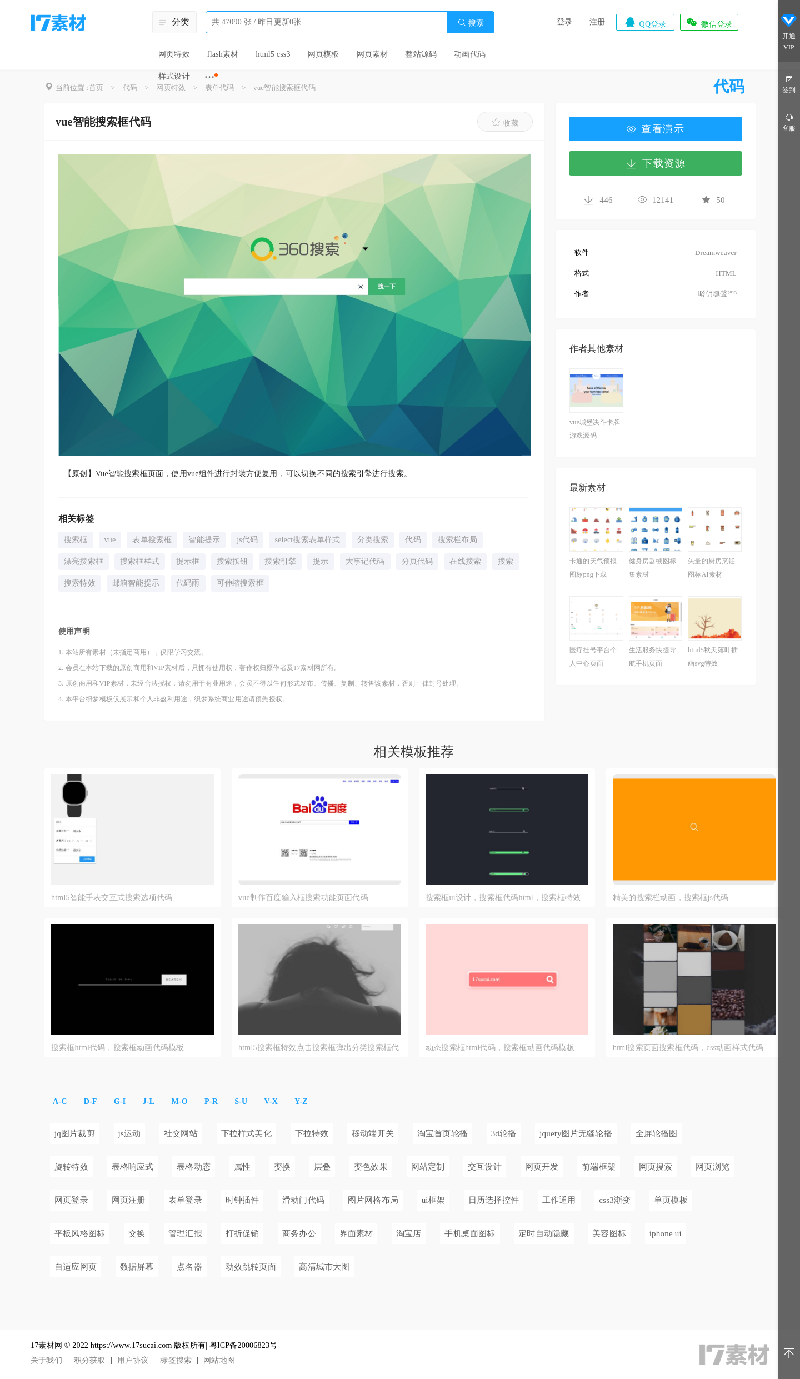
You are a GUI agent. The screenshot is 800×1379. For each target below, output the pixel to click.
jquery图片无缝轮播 (575, 1133)
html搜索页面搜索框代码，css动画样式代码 (688, 1047)
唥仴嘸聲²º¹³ (717, 293)
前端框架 (599, 1166)
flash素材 (223, 54)
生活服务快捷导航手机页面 (652, 656)
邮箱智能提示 (135, 583)
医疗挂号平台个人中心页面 (593, 656)
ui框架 (433, 1200)
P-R (211, 1101)
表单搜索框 (152, 540)
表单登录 (185, 1200)
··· (209, 76)
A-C (60, 1101)
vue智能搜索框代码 (284, 87)
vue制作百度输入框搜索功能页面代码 (303, 897)
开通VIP (789, 32)
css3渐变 (615, 1200)
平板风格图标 (79, 1233)
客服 (789, 122)
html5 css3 (273, 54)
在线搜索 (465, 561)
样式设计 (174, 76)
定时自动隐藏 (543, 1233)
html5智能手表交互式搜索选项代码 (111, 897)
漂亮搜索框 (83, 561)
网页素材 (372, 54)
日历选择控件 (493, 1200)
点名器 (189, 1266)
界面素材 (356, 1233)
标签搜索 (176, 1360)
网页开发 (542, 1166)
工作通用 (559, 1200)
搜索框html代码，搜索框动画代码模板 (117, 1047)
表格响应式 (133, 1166)
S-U (240, 1101)
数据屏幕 (137, 1266)
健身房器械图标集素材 (652, 567)
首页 (96, 87)
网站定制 (428, 1166)
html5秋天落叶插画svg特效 (713, 656)
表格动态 (194, 1166)
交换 (136, 1233)
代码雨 (188, 583)
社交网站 (181, 1133)
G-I (120, 1101)
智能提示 (204, 540)
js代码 (247, 540)
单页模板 (671, 1200)
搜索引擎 (280, 561)
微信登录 (709, 22)
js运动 (129, 1133)
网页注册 (129, 1200)
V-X (271, 1101)
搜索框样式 (139, 561)
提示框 (188, 561)
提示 (320, 561)
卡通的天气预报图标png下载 (593, 567)
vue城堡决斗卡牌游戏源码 (594, 428)
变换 (282, 1166)
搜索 (470, 22)
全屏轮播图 (657, 1133)
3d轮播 (504, 1133)
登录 (564, 22)
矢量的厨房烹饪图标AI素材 (711, 567)
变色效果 (371, 1166)
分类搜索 (373, 540)
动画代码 (470, 54)
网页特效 (174, 54)
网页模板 (323, 54)
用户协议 (133, 1360)
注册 (597, 22)
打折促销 (242, 1233)
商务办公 (299, 1233)
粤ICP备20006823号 (243, 1345)
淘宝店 (409, 1233)
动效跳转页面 (251, 1266)
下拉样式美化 (246, 1133)
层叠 (322, 1166)
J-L (149, 1101)
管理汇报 (185, 1233)
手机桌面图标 (469, 1233)
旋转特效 (71, 1166)
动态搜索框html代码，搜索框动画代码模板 (500, 1047)
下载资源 (656, 163)
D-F (90, 1101)
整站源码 (421, 54)
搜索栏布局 (457, 540)
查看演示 (655, 128)
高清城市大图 (324, 1266)
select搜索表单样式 (307, 540)
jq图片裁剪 (74, 1133)
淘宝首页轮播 (442, 1133)
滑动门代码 (303, 1200)
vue (110, 540)
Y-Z (300, 1101)
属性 (242, 1166)
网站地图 (219, 1360)
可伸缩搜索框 (240, 583)
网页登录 (71, 1200)
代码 (130, 87)
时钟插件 (242, 1200)
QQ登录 (645, 22)
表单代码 (219, 87)
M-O (179, 1101)
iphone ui (665, 1233)
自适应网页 (75, 1266)
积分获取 (90, 1360)
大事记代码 (365, 561)
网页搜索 (656, 1166)
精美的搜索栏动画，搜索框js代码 (671, 897)
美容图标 (609, 1233)
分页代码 (417, 561)
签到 (789, 83)
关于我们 (46, 1360)
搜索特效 (80, 583)
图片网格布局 (373, 1200)
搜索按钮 (232, 561)
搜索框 (76, 540)
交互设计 (485, 1166)
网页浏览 (712, 1166)
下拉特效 (312, 1133)
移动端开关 (373, 1133)
